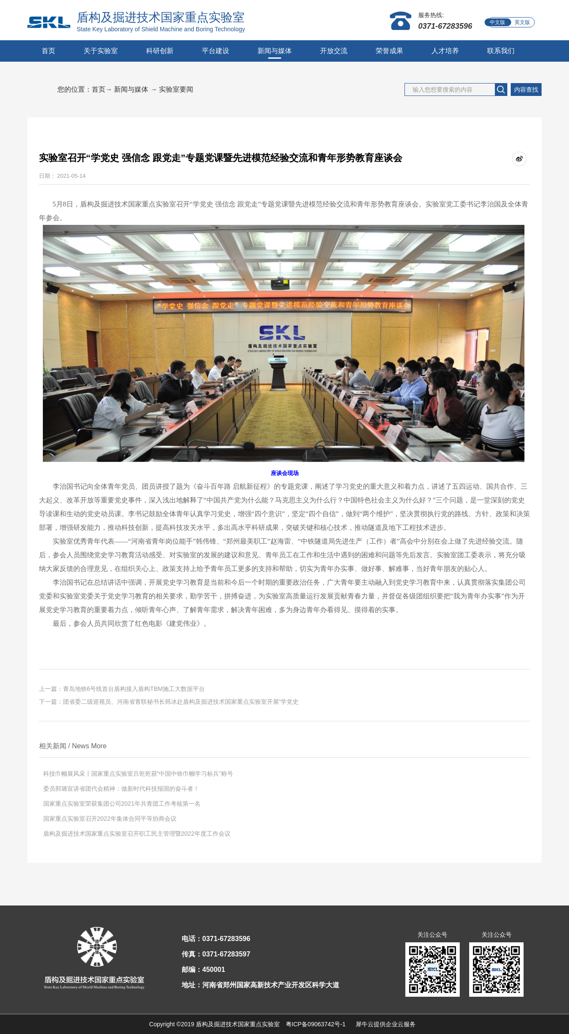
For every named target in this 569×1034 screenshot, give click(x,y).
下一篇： (169, 701)
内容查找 (526, 89)
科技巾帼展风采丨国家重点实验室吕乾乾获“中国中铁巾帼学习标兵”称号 (138, 773)
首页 (48, 50)
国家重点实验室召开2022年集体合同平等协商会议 (110, 818)
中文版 (497, 22)
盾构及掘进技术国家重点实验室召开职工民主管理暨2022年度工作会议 (137, 833)
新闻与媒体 (131, 89)
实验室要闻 (176, 89)
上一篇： (122, 688)
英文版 (522, 22)
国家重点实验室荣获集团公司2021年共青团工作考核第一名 (122, 803)
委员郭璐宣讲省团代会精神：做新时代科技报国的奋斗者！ (121, 788)
